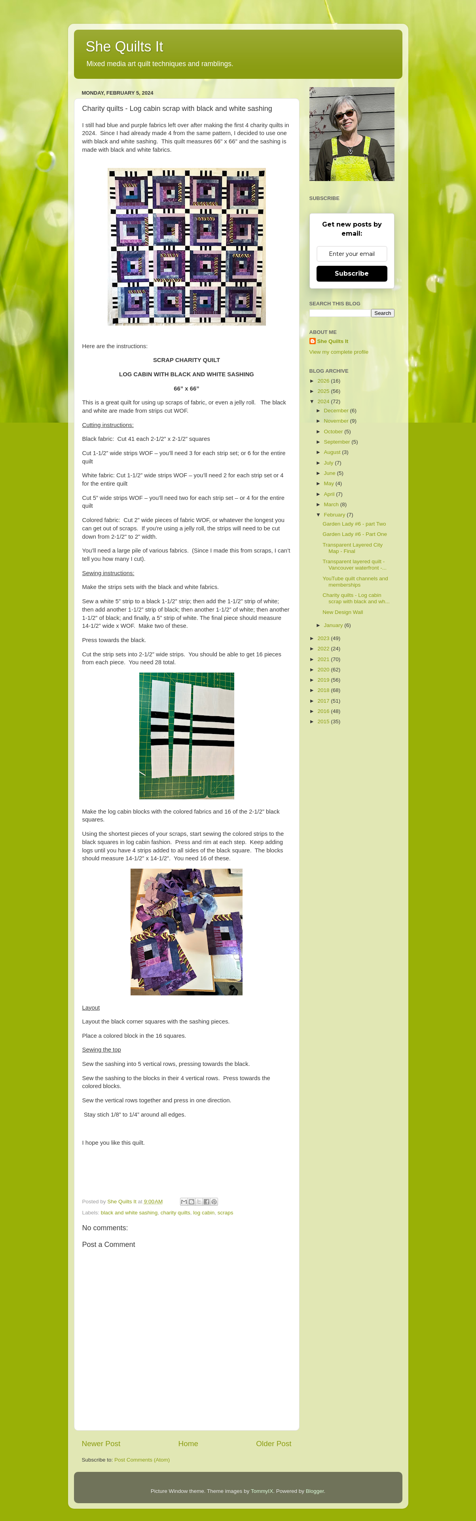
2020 (324, 670)
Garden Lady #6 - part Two (354, 524)
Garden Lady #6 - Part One (354, 534)
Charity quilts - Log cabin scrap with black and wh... (356, 598)
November (337, 421)
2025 (324, 391)
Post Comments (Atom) (142, 1460)
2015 (324, 721)
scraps (225, 1213)
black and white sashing (129, 1213)
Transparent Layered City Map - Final (352, 548)
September (338, 442)
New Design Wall (342, 612)
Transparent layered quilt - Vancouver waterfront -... (354, 564)
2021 (324, 659)
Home (188, 1443)
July (329, 463)
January (334, 625)
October (334, 432)
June (330, 473)
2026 (324, 381)
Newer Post (101, 1443)
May (330, 483)
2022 (324, 649)
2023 (324, 638)
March (332, 504)
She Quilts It (124, 46)
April (330, 494)
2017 (324, 701)
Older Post (273, 1443)
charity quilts (175, 1213)
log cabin (203, 1213)
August (333, 452)
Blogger (315, 1491)
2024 (324, 401)
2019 (324, 680)
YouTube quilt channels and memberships (355, 582)
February (335, 515)
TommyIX (262, 1491)
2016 (324, 711)
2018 (324, 690)
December (337, 411)
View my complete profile (339, 352)
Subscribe (352, 273)
